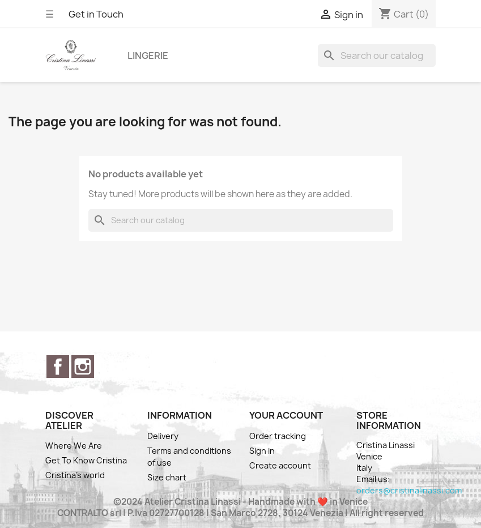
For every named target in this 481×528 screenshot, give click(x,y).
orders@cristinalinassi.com (409, 490)
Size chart (166, 477)
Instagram (82, 366)
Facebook (57, 366)
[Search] (377, 55)
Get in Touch (96, 14)
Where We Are (73, 445)
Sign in (262, 450)
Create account (280, 465)
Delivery (162, 436)
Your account (286, 415)
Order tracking (277, 436)
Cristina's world (75, 475)
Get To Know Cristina (86, 460)
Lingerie (147, 55)
